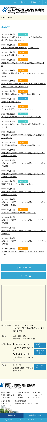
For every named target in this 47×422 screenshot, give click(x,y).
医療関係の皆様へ (23, 393)
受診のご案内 (5, 393)
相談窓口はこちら (39, 345)
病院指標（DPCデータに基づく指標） (27, 403)
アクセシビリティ (7, 406)
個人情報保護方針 (20, 401)
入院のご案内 (5, 397)
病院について (22, 395)
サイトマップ (37, 397)
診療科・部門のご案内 (8, 395)
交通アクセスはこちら (40, 367)
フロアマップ (37, 395)
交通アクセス (37, 393)
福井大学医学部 (35, 415)
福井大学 (11, 415)
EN (45, 2)
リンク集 (4, 403)
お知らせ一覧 (5, 401)
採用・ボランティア (24, 397)
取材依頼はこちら (39, 352)
